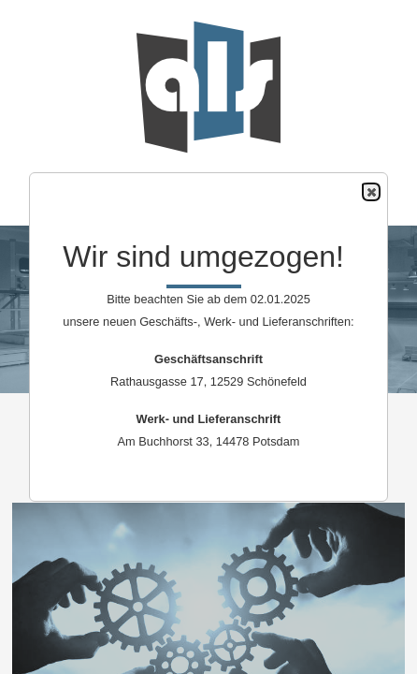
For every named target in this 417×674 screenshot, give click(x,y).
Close (370, 191)
